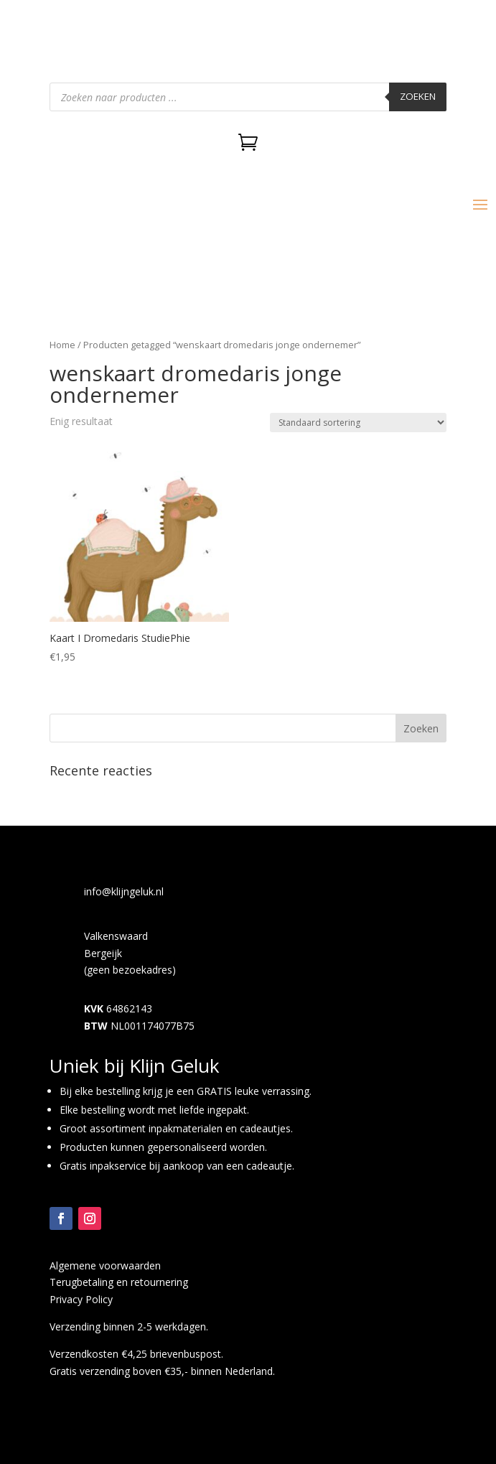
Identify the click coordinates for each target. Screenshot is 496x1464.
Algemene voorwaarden (105, 1265)
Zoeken (418, 96)
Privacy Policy (81, 1299)
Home (62, 344)
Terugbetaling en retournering (119, 1282)
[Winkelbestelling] (358, 422)
